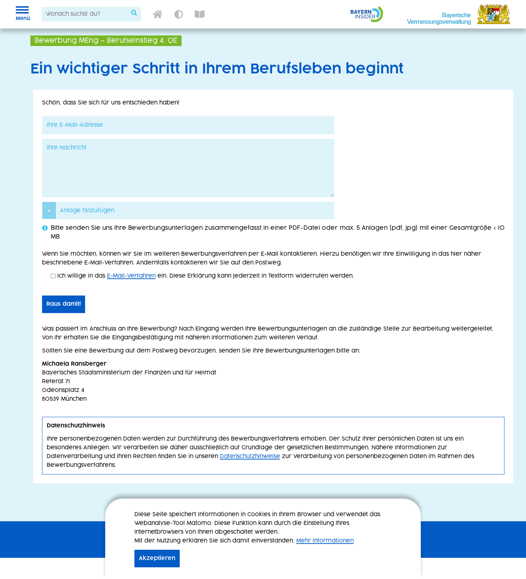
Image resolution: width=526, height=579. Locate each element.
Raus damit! (63, 304)
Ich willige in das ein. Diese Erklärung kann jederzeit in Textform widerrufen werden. (202, 276)
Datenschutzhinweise (250, 456)
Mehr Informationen (325, 541)
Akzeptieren (157, 558)
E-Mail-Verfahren (131, 276)
